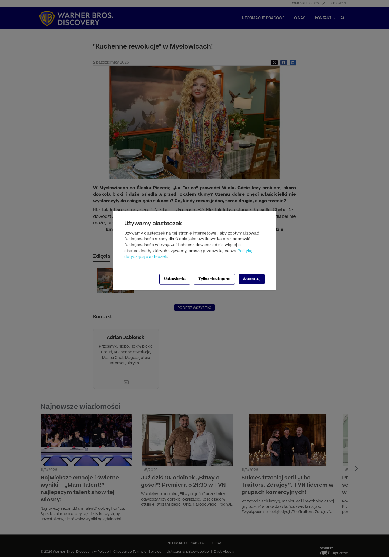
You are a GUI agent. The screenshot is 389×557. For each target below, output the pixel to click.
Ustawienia (175, 279)
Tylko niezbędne (214, 279)
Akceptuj (251, 279)
